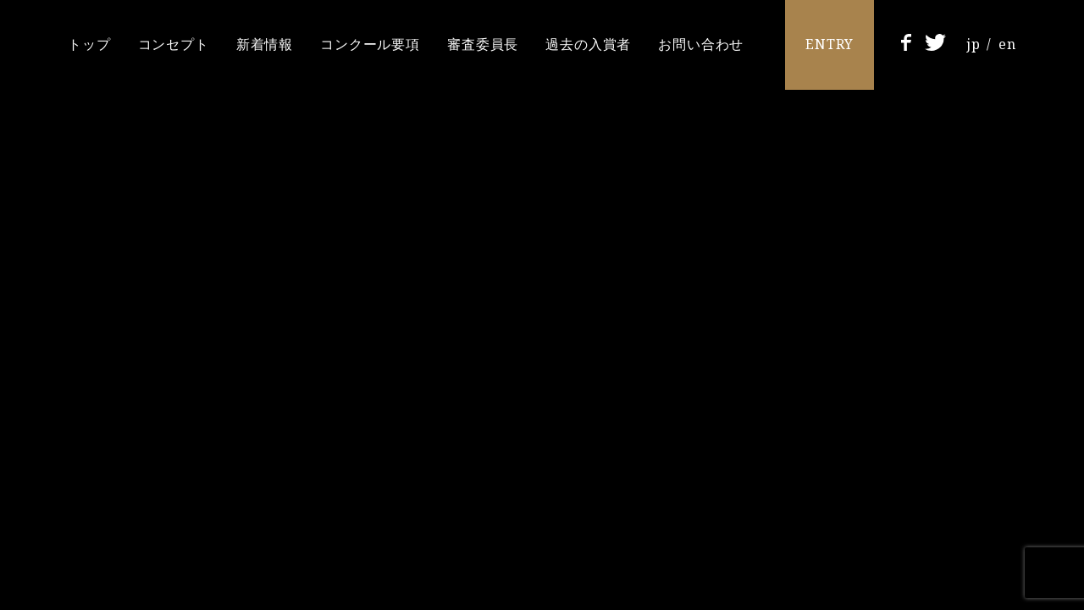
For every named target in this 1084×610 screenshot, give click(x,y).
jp (973, 44)
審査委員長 (482, 44)
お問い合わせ (701, 44)
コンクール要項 (370, 44)
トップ (89, 44)
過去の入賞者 (588, 44)
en (1007, 44)
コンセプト (173, 44)
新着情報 (264, 44)
